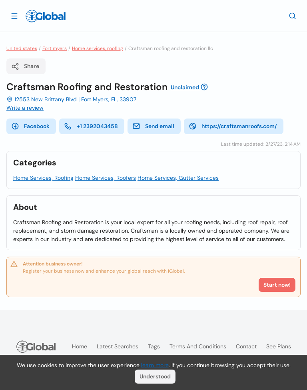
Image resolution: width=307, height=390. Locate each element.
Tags (154, 346)
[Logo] (46, 16)
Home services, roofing (97, 48)
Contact (246, 346)
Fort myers (54, 48)
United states (21, 48)
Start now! (277, 284)
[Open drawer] (14, 16)
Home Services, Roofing (43, 177)
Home (79, 346)
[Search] (293, 16)
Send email (153, 126)
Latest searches (117, 346)
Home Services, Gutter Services (178, 177)
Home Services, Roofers (105, 177)
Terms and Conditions (197, 346)
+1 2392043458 (91, 126)
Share (25, 66)
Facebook (30, 126)
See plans (278, 346)
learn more (155, 365)
